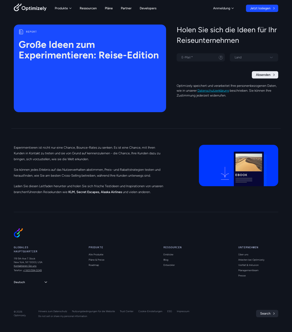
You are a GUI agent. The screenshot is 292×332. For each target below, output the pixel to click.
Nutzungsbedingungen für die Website (93, 311)
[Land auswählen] (254, 57)
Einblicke (168, 254)
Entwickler (169, 265)
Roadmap (94, 265)
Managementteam (248, 270)
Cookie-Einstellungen (150, 311)
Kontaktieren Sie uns (25, 265)
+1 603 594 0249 (32, 270)
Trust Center (126, 311)
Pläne (109, 8)
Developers (148, 8)
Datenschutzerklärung (213, 90)
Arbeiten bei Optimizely (251, 259)
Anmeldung (223, 8)
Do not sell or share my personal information (62, 316)
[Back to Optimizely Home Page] (30, 8)
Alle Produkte (96, 254)
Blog (165, 259)
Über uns (243, 254)
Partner (126, 8)
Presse (242, 275)
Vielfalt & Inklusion (248, 265)
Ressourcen (88, 8)
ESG (169, 311)
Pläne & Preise (96, 259)
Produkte (63, 8)
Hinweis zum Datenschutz (52, 311)
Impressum (183, 311)
